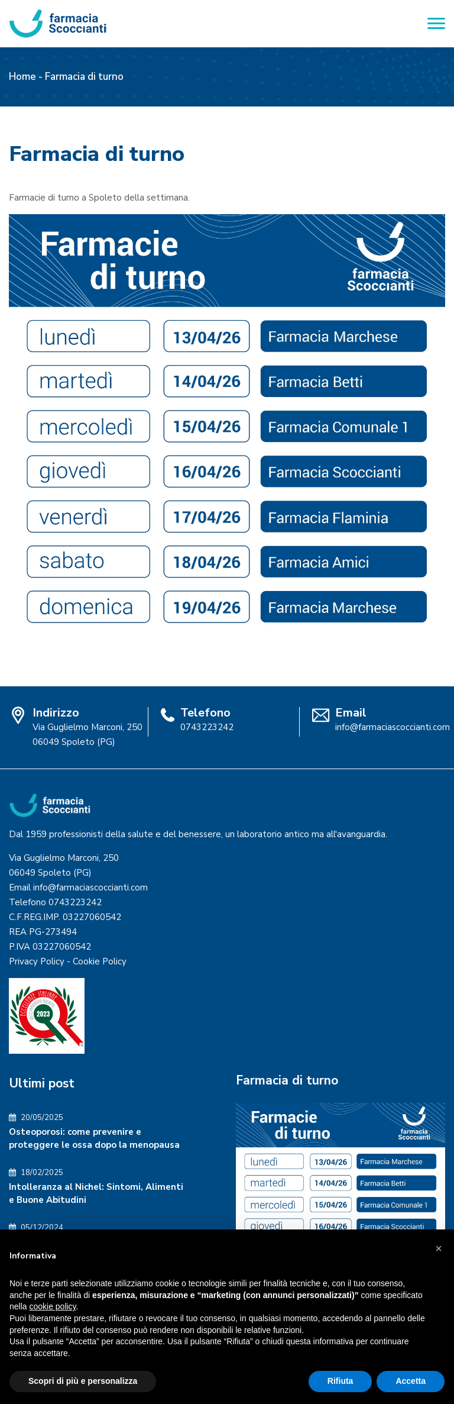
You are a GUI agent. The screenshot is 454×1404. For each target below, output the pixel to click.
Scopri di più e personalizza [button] (82, 1381)
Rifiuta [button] (340, 1381)
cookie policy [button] (52, 1306)
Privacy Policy (36, 961)
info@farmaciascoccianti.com (392, 727)
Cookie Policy (100, 961)
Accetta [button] (410, 1381)
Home (22, 76)
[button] (438, 1248)
